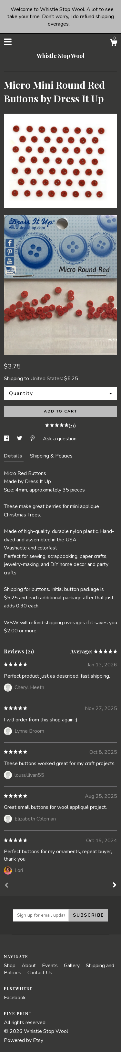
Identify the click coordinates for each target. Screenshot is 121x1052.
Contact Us (39, 972)
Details (14, 455)
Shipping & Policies (51, 455)
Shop (10, 965)
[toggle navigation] (8, 42)
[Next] (114, 885)
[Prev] (6, 885)
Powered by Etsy (23, 1040)
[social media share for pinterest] (33, 438)
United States (46, 378)
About (29, 965)
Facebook (15, 997)
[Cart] (113, 44)
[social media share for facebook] (7, 438)
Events (50, 965)
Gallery (72, 965)
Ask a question (59, 438)
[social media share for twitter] (20, 438)
